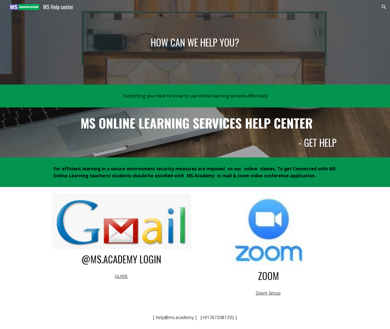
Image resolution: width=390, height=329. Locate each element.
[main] (195, 42)
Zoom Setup (268, 293)
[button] (384, 7)
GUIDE (121, 276)
